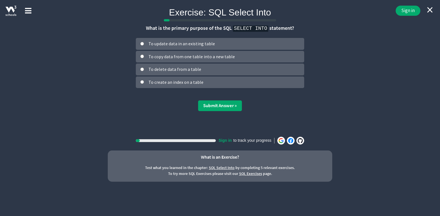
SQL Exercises (250, 173)
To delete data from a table (174, 69)
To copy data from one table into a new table (191, 56)
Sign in (408, 10)
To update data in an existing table (181, 43)
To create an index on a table (175, 82)
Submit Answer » (220, 105)
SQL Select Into (222, 167)
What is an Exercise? (220, 157)
